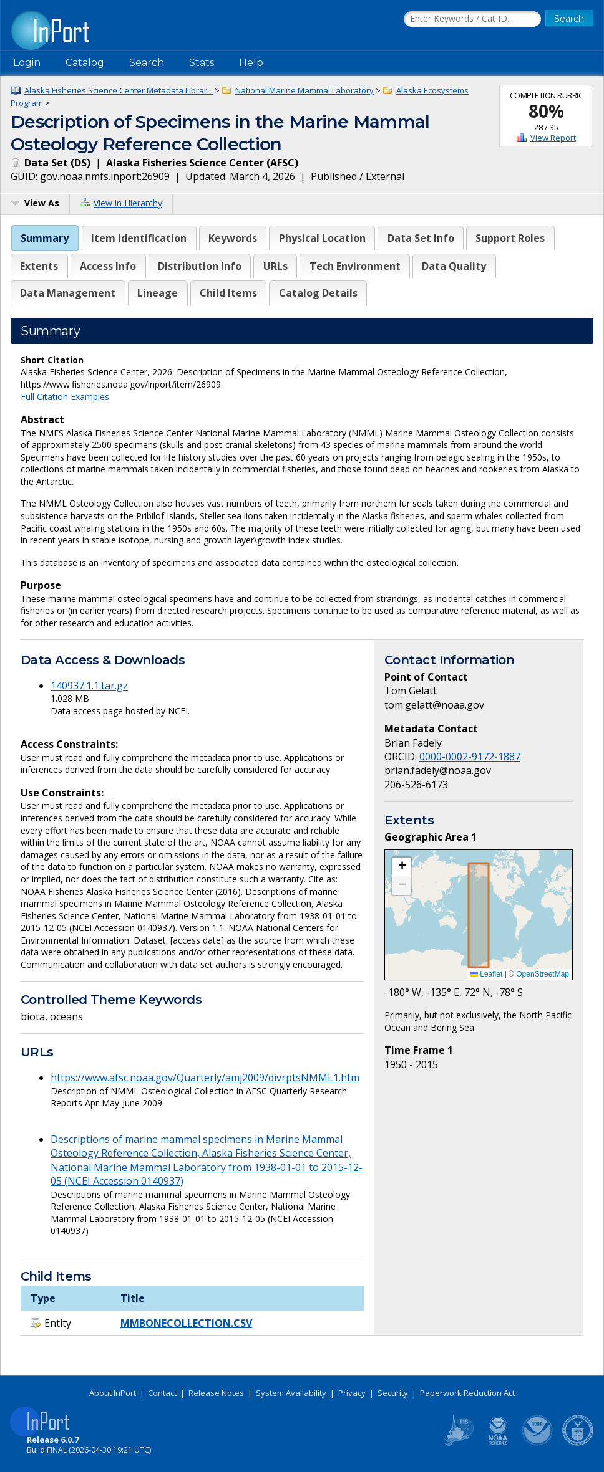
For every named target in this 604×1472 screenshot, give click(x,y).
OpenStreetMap (542, 974)
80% (546, 111)
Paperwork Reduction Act (467, 1392)
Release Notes (216, 1392)
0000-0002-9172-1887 (469, 756)
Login (27, 63)
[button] (401, 867)
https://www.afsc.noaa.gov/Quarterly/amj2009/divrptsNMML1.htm (205, 1077)
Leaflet (486, 974)
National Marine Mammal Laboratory (304, 90)
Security (393, 1392)
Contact (162, 1392)
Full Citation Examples (65, 397)
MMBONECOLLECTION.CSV (186, 1323)
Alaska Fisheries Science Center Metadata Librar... (118, 90)
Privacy (352, 1392)
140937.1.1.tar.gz (89, 685)
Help (251, 63)
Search (146, 63)
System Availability (291, 1392)
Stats (201, 63)
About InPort (112, 1392)
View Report (553, 137)
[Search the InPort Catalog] (472, 19)
